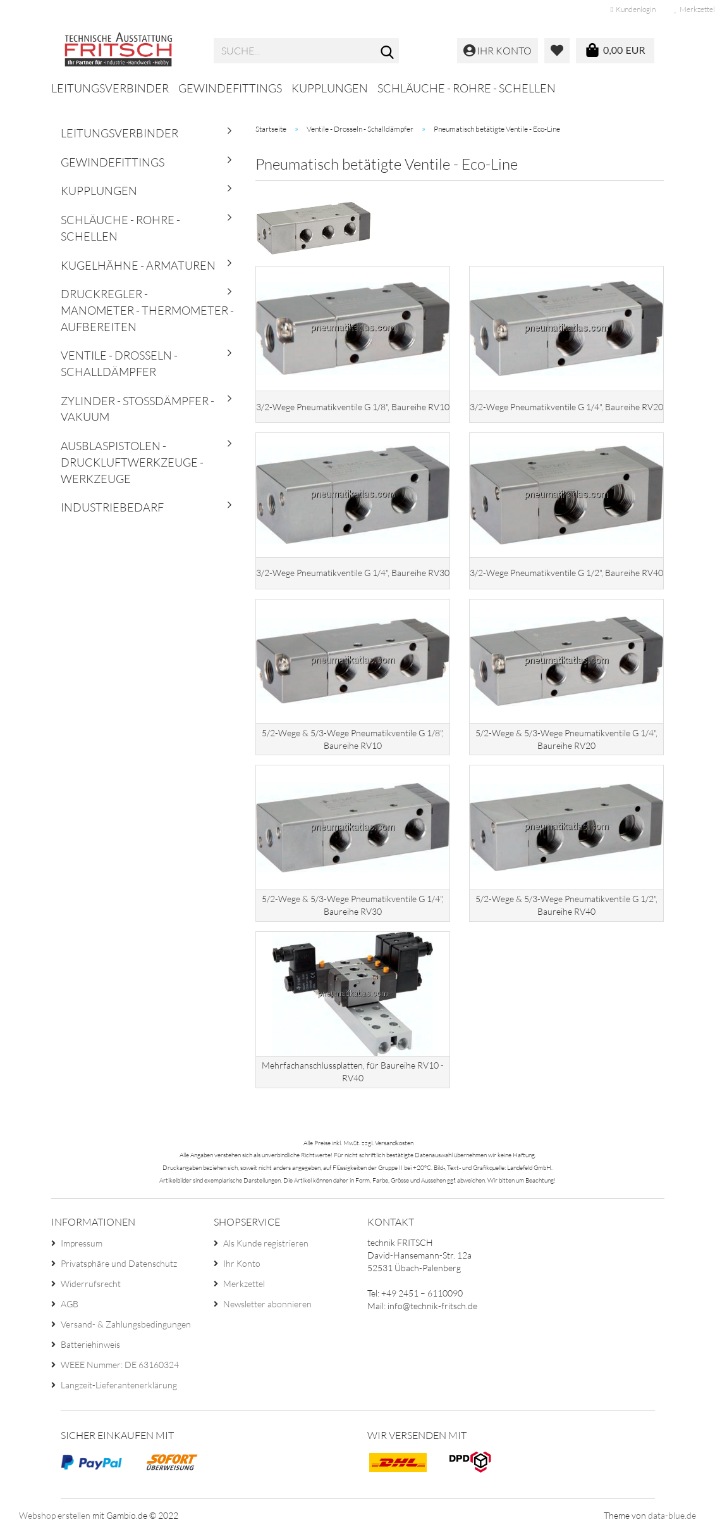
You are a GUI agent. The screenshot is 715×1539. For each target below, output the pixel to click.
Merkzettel (244, 1291)
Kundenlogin (633, 9)
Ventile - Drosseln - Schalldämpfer (119, 363)
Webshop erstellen (54, 1522)
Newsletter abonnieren (267, 1311)
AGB (69, 1311)
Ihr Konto (241, 1271)
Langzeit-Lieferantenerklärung (119, 1392)
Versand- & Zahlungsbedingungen (126, 1331)
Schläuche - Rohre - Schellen (466, 88)
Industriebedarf (112, 507)
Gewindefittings (230, 88)
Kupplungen (329, 88)
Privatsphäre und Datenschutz (119, 1271)
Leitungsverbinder (110, 88)
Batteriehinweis (90, 1352)
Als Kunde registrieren (266, 1250)
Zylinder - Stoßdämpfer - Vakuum (137, 409)
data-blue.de (672, 1522)
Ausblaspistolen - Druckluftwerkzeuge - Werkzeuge (132, 462)
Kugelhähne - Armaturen (138, 265)
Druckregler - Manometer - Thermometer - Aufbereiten (147, 310)
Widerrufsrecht (91, 1291)
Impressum (81, 1250)
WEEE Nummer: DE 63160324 (120, 1372)
